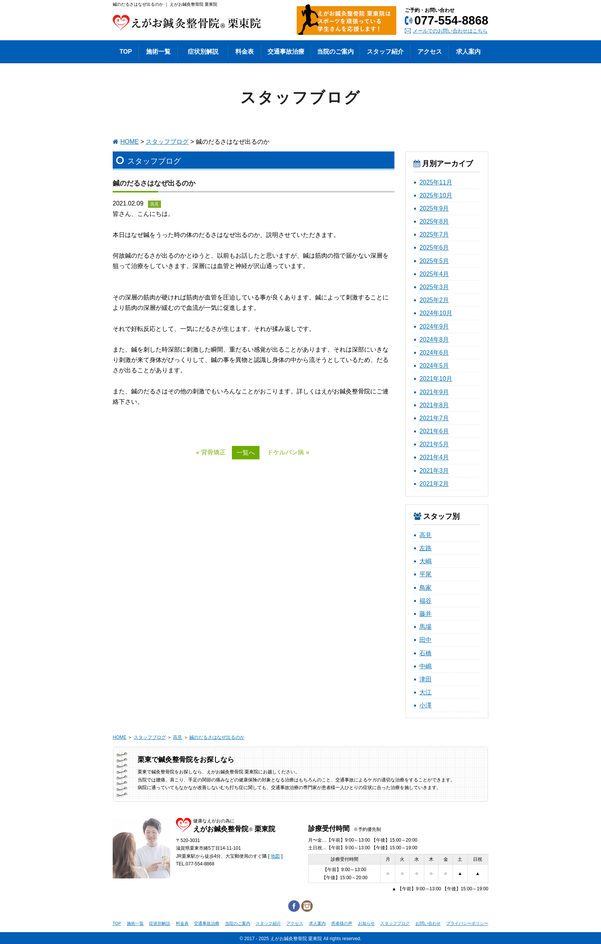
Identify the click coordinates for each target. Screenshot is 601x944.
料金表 (182, 923)
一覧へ (245, 452)
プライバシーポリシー (467, 923)
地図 (275, 856)
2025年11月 (435, 182)
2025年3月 (434, 287)
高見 (425, 535)
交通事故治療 (206, 923)
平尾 (425, 574)
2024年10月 (435, 313)
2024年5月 (434, 365)
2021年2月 (434, 483)
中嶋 (425, 666)
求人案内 (317, 923)
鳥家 (425, 587)
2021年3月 (434, 470)
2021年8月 (434, 405)
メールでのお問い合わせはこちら (450, 31)
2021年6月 (434, 431)
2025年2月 (434, 300)
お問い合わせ (428, 923)
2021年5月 (434, 444)
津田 (425, 679)
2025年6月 (434, 247)
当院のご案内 (237, 923)
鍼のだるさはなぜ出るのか (217, 737)
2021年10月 (435, 378)
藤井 (425, 613)
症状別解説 (159, 923)
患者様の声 (341, 923)
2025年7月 (434, 234)
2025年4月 (434, 274)
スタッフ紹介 (268, 923)
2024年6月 (434, 352)
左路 (425, 548)
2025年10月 (435, 195)
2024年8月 (434, 339)
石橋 (425, 653)
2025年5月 (434, 261)
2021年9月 (434, 392)
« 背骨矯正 (210, 452)
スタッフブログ (167, 141)
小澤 (425, 705)
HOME (129, 141)
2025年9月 (434, 208)
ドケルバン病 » (288, 452)
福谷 (425, 600)
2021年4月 (434, 457)
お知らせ (366, 923)
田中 (425, 639)
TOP (117, 923)
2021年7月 (434, 418)
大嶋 (425, 561)
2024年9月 (434, 326)
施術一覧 (135, 923)
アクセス (294, 923)
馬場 (425, 626)
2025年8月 (434, 221)
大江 (425, 692)
